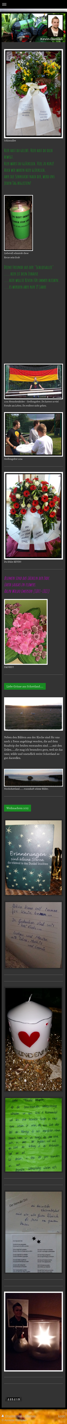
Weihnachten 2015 (17, 808)
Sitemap (30, 1416)
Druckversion (12, 1416)
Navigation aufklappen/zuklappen (33, 4)
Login (61, 1416)
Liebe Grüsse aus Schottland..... (24, 686)
